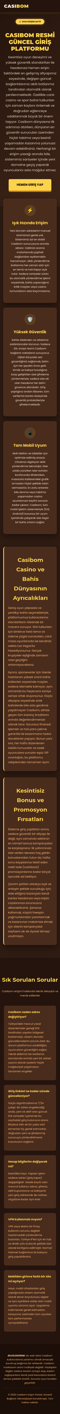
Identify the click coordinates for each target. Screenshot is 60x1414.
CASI (16, 6)
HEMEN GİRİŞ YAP (30, 185)
